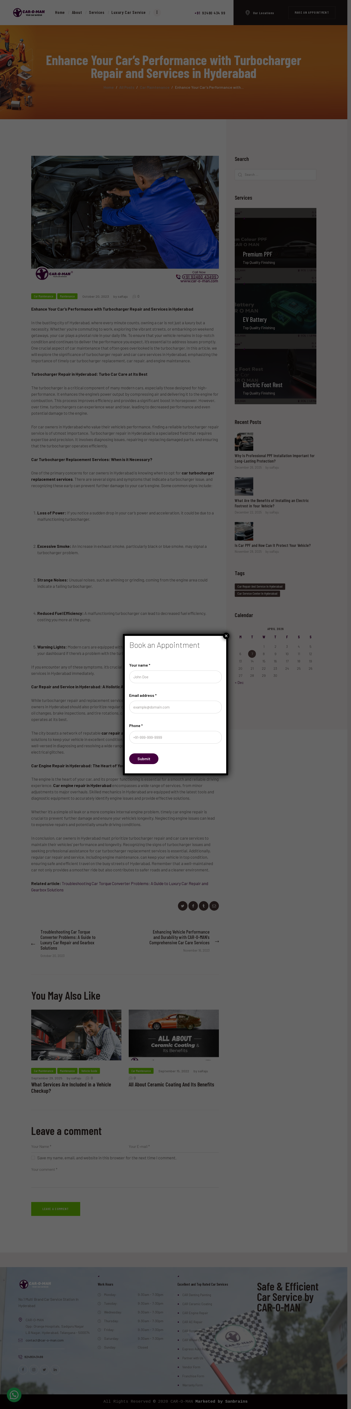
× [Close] (226, 636)
